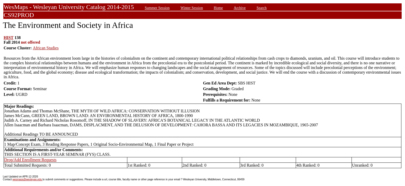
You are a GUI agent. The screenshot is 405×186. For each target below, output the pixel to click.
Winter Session (192, 8)
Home (218, 8)
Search (261, 8)
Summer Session (157, 8)
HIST (8, 37)
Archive (240, 8)
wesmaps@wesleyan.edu (27, 179)
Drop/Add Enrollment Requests (30, 160)
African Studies (46, 48)
